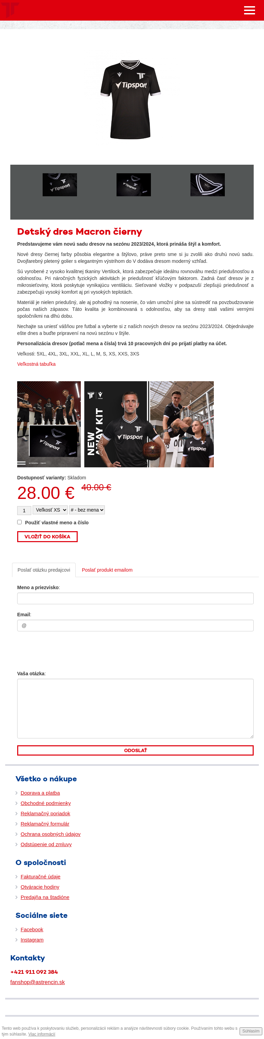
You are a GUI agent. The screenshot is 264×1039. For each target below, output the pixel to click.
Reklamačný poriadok (45, 813)
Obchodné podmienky (46, 803)
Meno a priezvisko (38, 587)
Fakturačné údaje (40, 876)
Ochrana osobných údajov (50, 834)
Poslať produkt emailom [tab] (107, 570)
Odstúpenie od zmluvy (46, 844)
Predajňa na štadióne (45, 897)
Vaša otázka (30, 673)
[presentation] (59, 648)
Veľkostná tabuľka (36, 364)
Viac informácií (41, 1034)
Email (23, 614)
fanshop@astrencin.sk (37, 982)
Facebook (32, 929)
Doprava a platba (40, 793)
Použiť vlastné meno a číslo (53, 522)
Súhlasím (251, 1031)
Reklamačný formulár (45, 824)
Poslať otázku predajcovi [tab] (44, 570)
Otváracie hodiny (40, 887)
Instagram (32, 940)
